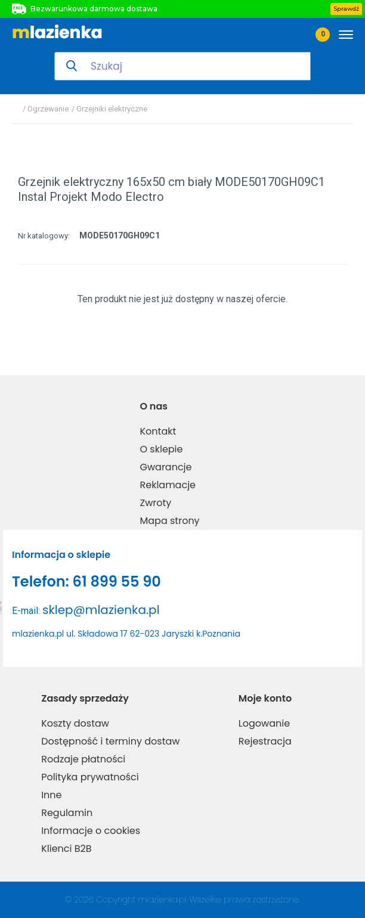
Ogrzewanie (48, 108)
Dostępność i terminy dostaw (110, 741)
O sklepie (161, 449)
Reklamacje (168, 485)
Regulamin (66, 813)
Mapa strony (170, 521)
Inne (51, 795)
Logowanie (264, 723)
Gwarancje (166, 467)
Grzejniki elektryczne (111, 108)
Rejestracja (265, 741)
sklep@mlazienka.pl (101, 609)
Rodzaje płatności (83, 759)
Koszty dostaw (75, 723)
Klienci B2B (66, 848)
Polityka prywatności (90, 777)
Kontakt (158, 431)
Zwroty (156, 503)
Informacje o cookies (90, 831)
